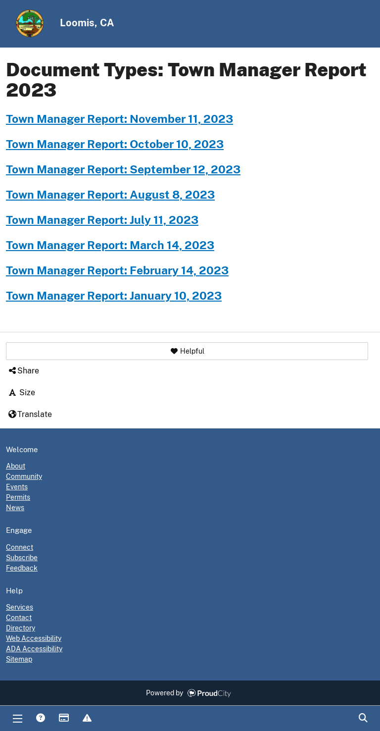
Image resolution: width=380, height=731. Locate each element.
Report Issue (86, 719)
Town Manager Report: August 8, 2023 (110, 194)
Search (362, 719)
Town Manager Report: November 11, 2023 (119, 118)
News (15, 508)
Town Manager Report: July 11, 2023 (102, 219)
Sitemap (19, 659)
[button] (187, 351)
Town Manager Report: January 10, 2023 (114, 295)
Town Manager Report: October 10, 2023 (115, 144)
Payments (63, 719)
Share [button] (23, 370)
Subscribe (22, 558)
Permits (18, 497)
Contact (19, 618)
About (15, 466)
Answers (40, 719)
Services (19, 607)
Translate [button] (29, 414)
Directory (20, 628)
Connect (19, 547)
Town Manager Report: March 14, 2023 (110, 245)
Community (24, 476)
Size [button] (21, 392)
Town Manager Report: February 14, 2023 (117, 270)
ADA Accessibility (34, 649)
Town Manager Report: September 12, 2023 (123, 169)
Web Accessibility (33, 638)
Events (17, 487)
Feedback (22, 568)
